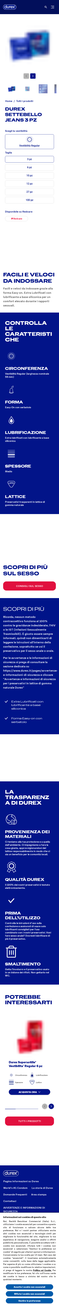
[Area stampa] (39, 1194)
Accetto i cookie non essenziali (29, 1287)
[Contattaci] (9, 1201)
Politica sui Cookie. (42, 1270)
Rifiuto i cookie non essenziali (29, 1293)
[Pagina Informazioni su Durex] (21, 1181)
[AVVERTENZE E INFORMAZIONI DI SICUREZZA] (29, 1209)
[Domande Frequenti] (15, 1194)
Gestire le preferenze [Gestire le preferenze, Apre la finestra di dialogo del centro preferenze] (29, 1300)
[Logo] (9, 7)
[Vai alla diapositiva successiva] (33, 76)
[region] (29, 1258)
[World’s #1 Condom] (15, 1188)
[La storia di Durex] (42, 1188)
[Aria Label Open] (46, 7)
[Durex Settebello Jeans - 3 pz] (16, 218)
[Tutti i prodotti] (29, 1121)
